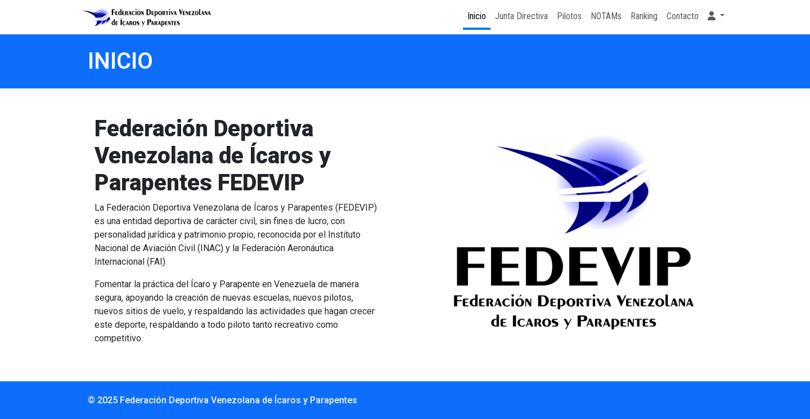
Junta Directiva (521, 16)
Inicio (476, 16)
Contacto (683, 16)
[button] (716, 16)
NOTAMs (606, 16)
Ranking (644, 16)
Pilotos (569, 16)
